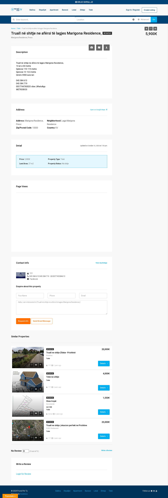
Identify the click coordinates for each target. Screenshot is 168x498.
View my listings (101, 263)
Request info (23, 321)
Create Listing (149, 10)
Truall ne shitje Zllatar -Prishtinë (60, 352)
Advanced (143, 19)
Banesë (65, 10)
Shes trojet (51, 400)
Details (104, 363)
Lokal (74, 10)
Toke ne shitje (52, 376)
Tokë (91, 10)
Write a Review (106, 450)
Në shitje (107, 33)
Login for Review (23, 473)
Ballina (32, 10)
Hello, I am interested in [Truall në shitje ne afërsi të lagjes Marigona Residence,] (61, 307)
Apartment (54, 10)
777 (49, 365)
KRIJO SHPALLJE (85, 2)
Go (154, 20)
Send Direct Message (41, 321)
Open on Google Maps (98, 110)
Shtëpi (82, 10)
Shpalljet (42, 10)
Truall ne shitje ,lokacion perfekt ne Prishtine (66, 425)
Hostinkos (24, 493)
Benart (50, 413)
